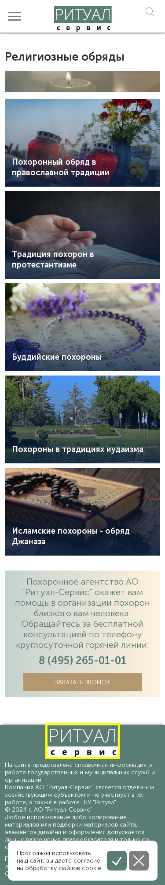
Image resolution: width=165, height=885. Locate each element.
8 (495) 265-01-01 (82, 660)
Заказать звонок (82, 682)
